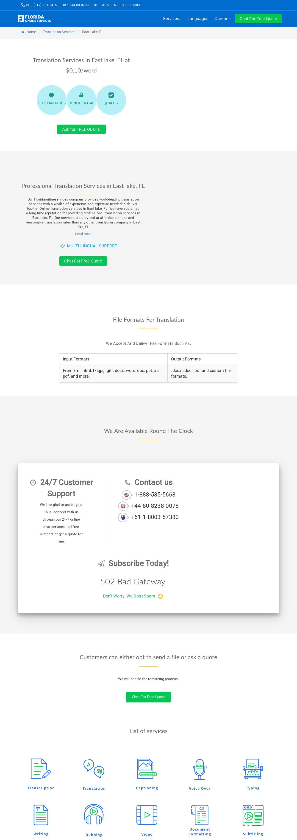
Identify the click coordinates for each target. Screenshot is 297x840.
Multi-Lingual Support (89, 245)
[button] (258, 18)
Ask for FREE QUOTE (81, 129)
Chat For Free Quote (83, 261)
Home (28, 32)
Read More (83, 234)
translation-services (59, 32)
